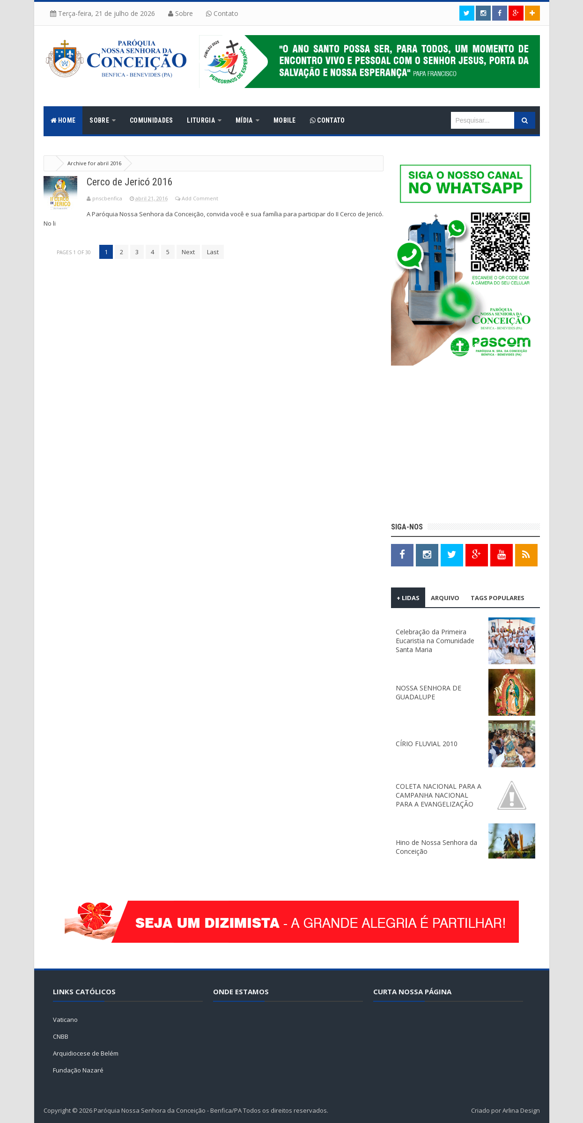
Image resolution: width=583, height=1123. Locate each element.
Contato (222, 13)
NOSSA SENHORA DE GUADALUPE (428, 692)
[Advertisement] (465, 445)
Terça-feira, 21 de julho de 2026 (102, 13)
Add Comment (200, 198)
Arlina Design (521, 1110)
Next (188, 252)
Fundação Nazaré (78, 1070)
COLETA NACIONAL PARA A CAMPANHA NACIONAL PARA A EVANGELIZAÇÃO (438, 795)
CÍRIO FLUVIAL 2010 (427, 743)
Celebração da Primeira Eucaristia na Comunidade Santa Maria (435, 640)
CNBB (60, 1036)
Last (213, 252)
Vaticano (65, 1019)
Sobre (180, 13)
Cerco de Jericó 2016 (130, 182)
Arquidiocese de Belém (85, 1053)
